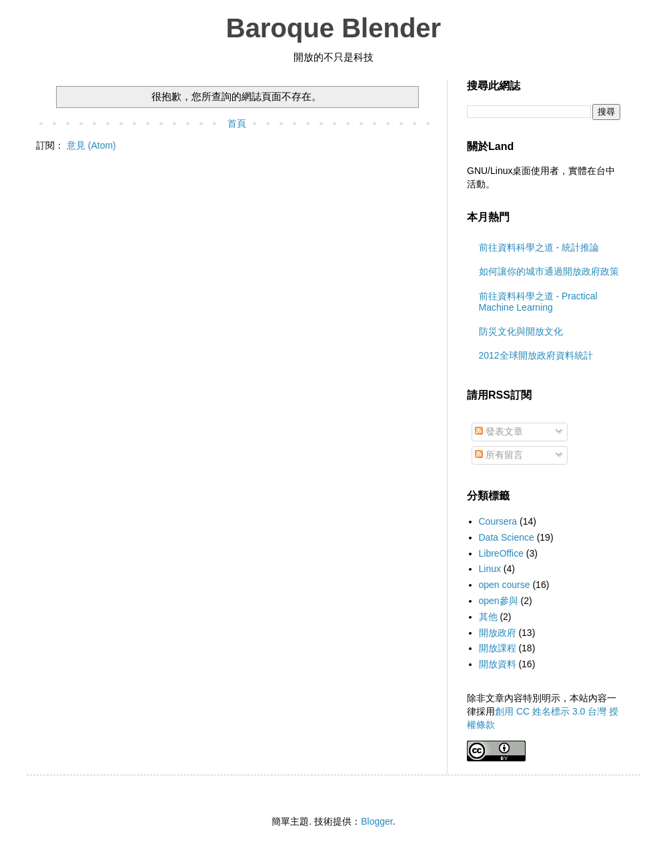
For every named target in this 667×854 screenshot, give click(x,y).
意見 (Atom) (91, 145)
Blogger (376, 821)
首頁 (236, 123)
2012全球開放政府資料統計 (536, 355)
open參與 (498, 600)
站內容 (593, 698)
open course (504, 584)
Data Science (506, 537)
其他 (488, 616)
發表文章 (499, 431)
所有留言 (499, 454)
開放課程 (497, 648)
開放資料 (497, 664)
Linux (490, 568)
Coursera (498, 521)
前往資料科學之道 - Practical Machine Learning (538, 302)
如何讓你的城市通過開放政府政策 (549, 271)
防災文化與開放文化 (521, 331)
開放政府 (497, 632)
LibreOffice (501, 553)
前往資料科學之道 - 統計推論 (539, 247)
